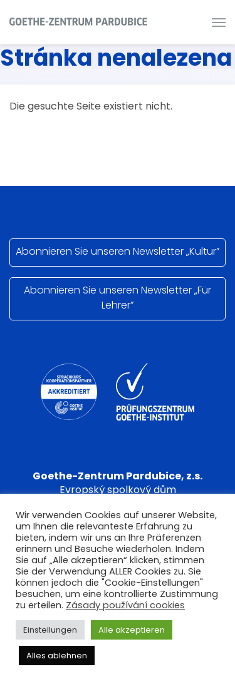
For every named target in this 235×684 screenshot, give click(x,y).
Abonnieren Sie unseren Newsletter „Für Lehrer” (117, 297)
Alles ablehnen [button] (56, 655)
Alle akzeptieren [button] (131, 630)
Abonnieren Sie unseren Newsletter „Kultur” (117, 251)
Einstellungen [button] (50, 630)
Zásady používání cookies (125, 605)
